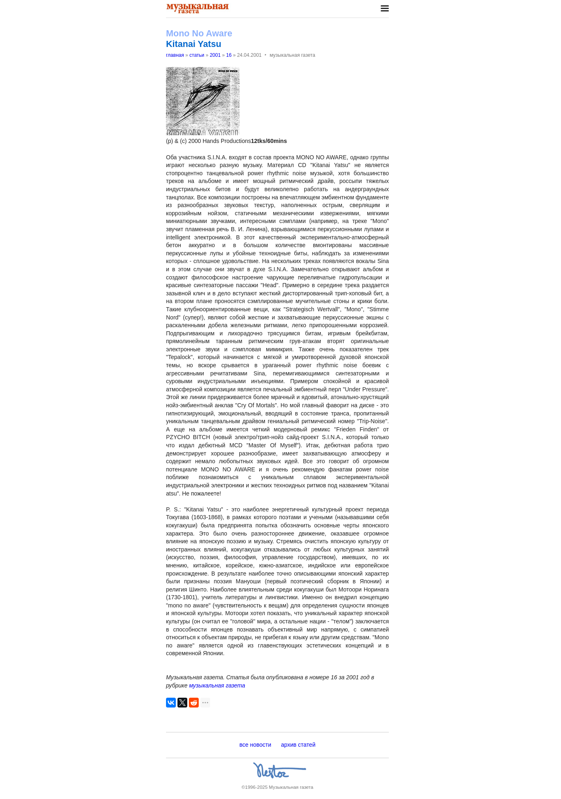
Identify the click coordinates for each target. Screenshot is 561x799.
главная (175, 55)
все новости (256, 744)
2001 (215, 55)
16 (228, 55)
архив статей (298, 744)
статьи (196, 55)
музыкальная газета (217, 685)
